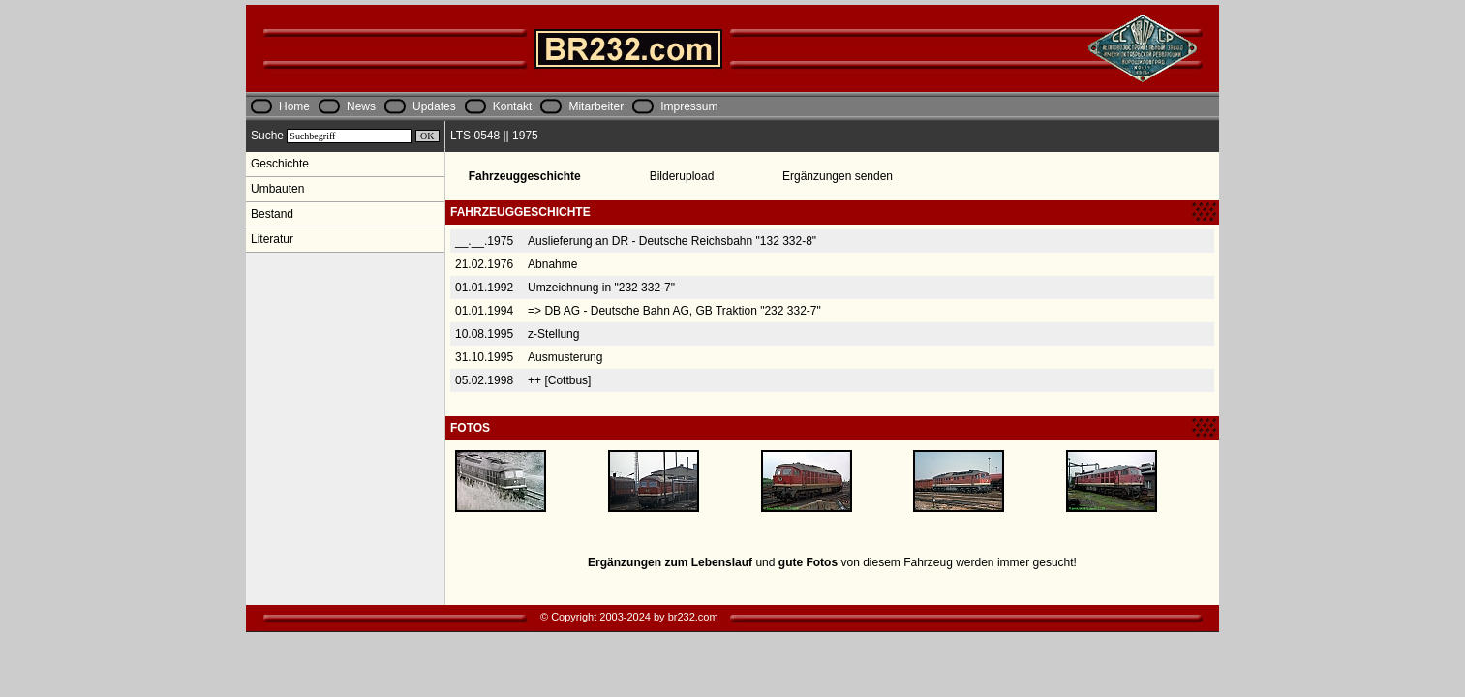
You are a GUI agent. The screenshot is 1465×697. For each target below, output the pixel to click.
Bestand (272, 214)
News (361, 106)
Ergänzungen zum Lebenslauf (670, 562)
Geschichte (280, 163)
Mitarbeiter (596, 106)
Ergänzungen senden (837, 176)
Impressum (688, 106)
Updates (434, 106)
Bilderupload (682, 176)
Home (294, 106)
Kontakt (513, 106)
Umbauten (277, 189)
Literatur (272, 239)
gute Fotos (808, 562)
